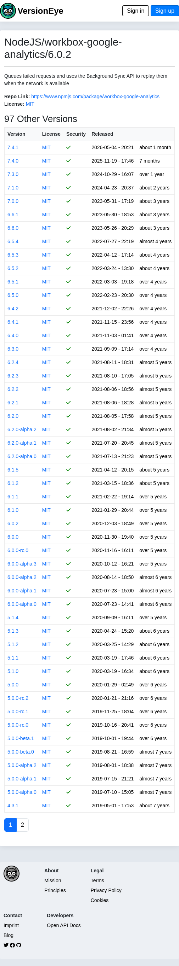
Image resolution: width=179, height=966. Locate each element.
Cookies (100, 900)
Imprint (11, 925)
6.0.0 (12, 537)
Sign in (135, 11)
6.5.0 (12, 295)
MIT (30, 104)
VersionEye (40, 11)
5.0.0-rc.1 (17, 711)
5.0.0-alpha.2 (22, 765)
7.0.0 (12, 201)
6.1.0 (12, 510)
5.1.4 (12, 617)
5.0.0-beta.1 (20, 738)
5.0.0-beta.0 (20, 752)
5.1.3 (12, 631)
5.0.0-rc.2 (17, 698)
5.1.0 (12, 671)
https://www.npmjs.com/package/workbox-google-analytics (95, 96)
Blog (8, 935)
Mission (52, 880)
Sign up (164, 11)
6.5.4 (12, 241)
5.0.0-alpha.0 (22, 792)
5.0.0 (12, 684)
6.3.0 (12, 349)
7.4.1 (12, 147)
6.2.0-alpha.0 (22, 456)
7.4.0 (12, 161)
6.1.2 (12, 483)
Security (76, 134)
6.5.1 (12, 282)
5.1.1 (12, 658)
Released (102, 134)
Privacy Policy (106, 890)
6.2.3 (12, 376)
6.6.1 (12, 214)
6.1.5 (12, 470)
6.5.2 (12, 268)
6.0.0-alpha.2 (22, 577)
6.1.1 (12, 496)
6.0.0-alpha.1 (22, 590)
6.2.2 (12, 389)
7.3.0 (12, 174)
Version (16, 134)
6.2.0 (12, 416)
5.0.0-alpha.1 (22, 778)
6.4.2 (12, 308)
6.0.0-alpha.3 (22, 564)
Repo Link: (17, 96)
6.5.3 (12, 255)
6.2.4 (12, 362)
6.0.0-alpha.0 (22, 604)
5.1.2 (12, 644)
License (51, 134)
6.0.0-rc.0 (17, 550)
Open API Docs (64, 925)
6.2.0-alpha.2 (22, 429)
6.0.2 (12, 523)
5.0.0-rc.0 (17, 725)
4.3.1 (12, 805)
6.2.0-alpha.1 (22, 443)
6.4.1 (12, 322)
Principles (55, 890)
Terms (97, 880)
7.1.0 (12, 188)
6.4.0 (12, 335)
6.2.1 (12, 402)
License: (14, 104)
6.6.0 (12, 228)
